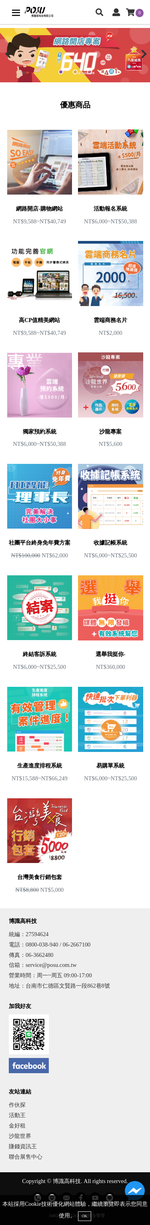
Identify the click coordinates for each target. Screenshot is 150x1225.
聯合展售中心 (25, 1156)
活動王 (17, 1115)
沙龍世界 (20, 1136)
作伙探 (17, 1105)
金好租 (17, 1125)
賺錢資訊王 (23, 1146)
